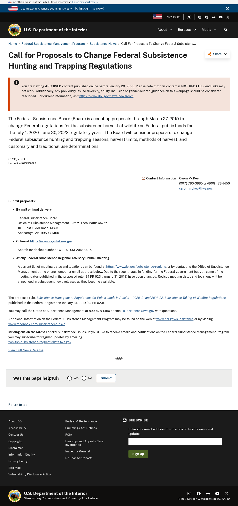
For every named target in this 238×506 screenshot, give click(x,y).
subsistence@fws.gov (138, 311)
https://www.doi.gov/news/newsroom (106, 96)
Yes (76, 378)
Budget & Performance (81, 421)
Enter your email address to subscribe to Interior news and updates (170, 431)
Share (217, 54)
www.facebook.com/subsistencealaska (36, 324)
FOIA (68, 434)
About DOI (15, 421)
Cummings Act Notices (81, 428)
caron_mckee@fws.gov (195, 188)
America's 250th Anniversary (55, 8)
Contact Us (16, 434)
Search (226, 30)
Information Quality (21, 454)
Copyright (15, 441)
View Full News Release (25, 350)
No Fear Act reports (79, 458)
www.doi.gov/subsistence (175, 319)
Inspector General (77, 451)
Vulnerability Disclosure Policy (29, 474)
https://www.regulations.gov (51, 241)
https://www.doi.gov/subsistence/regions (136, 266)
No (90, 378)
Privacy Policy (18, 461)
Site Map (14, 467)
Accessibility (17, 428)
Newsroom (173, 16)
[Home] (14, 30)
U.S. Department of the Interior (55, 29)
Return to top (17, 405)
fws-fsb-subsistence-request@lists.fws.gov (39, 342)
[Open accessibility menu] (189, 17)
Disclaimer (15, 447)
